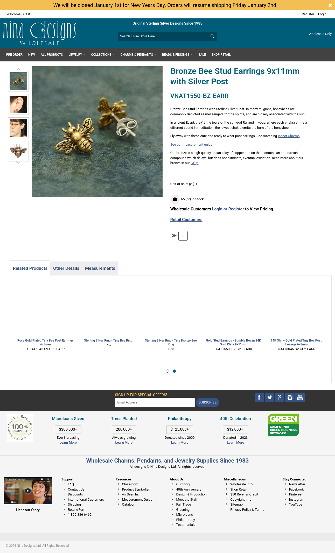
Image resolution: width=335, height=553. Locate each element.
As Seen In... (131, 494)
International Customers (86, 499)
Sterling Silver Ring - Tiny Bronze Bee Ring (171, 342)
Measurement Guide (137, 499)
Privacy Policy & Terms (247, 510)
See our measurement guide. (191, 144)
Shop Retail (238, 489)
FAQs (194, 163)
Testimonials (185, 525)
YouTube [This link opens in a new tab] (295, 504)
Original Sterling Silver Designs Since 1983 (167, 23)
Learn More (67, 442)
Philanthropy (185, 520)
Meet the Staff (186, 499)
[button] (167, 371)
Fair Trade (183, 504)
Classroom (130, 484)
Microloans (184, 514)
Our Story (183, 484)
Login (322, 14)
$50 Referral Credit (244, 494)
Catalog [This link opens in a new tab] (128, 504)
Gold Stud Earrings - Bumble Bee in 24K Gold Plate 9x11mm (233, 342)
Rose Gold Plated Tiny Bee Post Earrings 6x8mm (45, 342)
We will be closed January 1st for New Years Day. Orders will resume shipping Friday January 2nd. (165, 5)
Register (308, 14)
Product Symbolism (136, 489)
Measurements (100, 268)
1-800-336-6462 (80, 514)
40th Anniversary (188, 489)
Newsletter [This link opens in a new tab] (297, 484)
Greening (183, 510)
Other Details (66, 268)
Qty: (175, 235)
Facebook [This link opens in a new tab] (296, 489)
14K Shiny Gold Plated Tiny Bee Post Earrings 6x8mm (296, 342)
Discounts (75, 494)
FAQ (71, 484)
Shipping (74, 504)
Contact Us (76, 489)
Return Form (77, 510)
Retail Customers (186, 219)
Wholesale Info (241, 484)
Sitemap (236, 504)
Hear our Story (28, 510)
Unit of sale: (179, 184)
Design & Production (191, 494)
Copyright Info (240, 499)
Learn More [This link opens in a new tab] (123, 442)
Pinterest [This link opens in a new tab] (296, 494)
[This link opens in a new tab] (283, 416)
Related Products (30, 268)
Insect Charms (289, 136)
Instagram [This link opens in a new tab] (296, 499)
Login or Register (228, 209)
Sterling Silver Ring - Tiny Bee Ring (108, 340)
